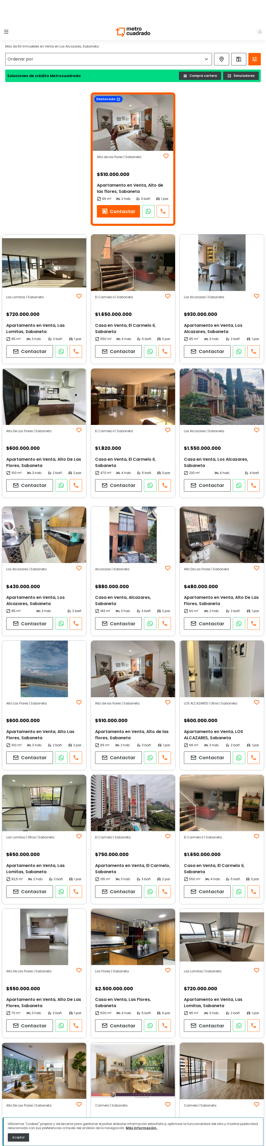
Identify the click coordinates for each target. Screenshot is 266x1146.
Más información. (141, 1128)
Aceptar (18, 1137)
